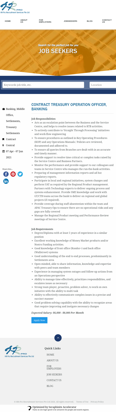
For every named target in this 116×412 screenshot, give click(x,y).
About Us (23, 21)
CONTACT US (54, 380)
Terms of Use (82, 402)
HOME (50, 354)
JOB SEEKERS (54, 374)
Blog (90, 21)
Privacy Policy (97, 402)
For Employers (45, 21)
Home (8, 21)
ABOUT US (52, 360)
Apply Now (39, 320)
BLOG (50, 386)
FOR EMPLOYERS (54, 367)
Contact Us (107, 21)
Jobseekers (70, 21)
